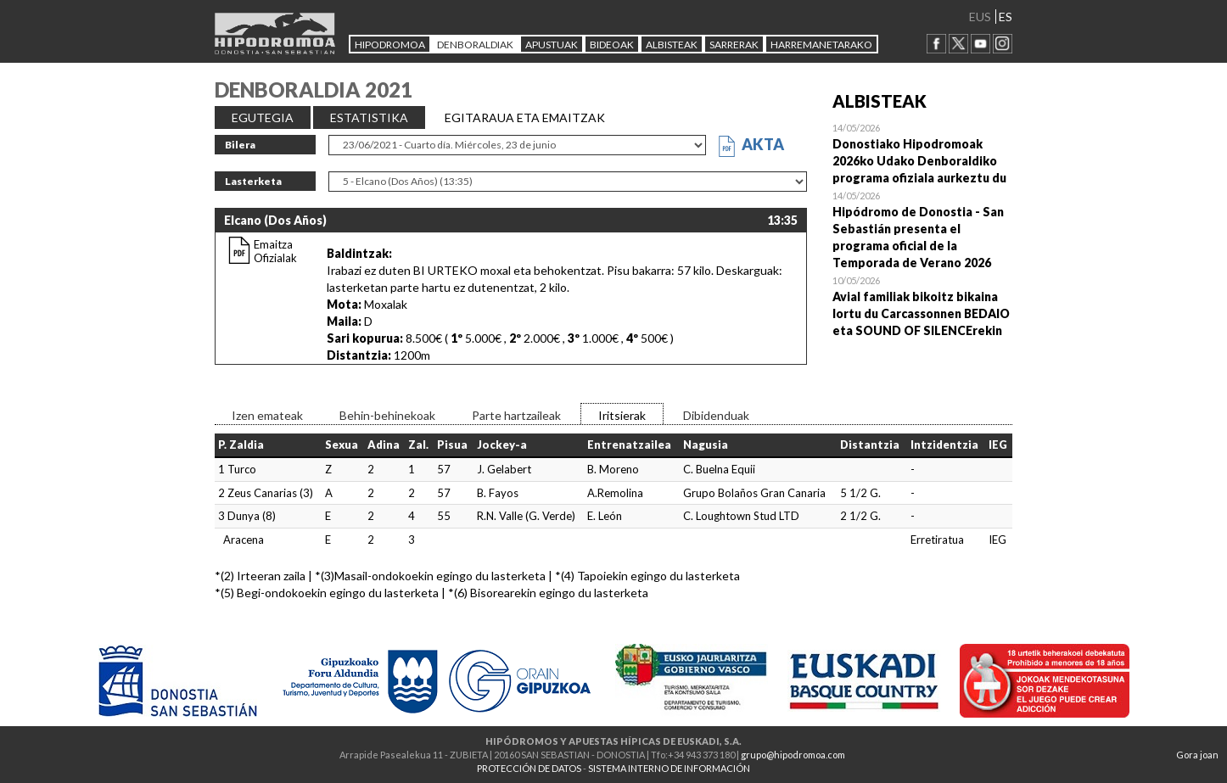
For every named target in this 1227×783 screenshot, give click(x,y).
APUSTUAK (551, 44)
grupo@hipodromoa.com (793, 754)
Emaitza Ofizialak (275, 251)
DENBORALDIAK (475, 44)
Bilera (240, 144)
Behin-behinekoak (387, 415)
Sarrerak (734, 44)
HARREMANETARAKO (821, 44)
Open (922, 153)
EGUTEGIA (263, 117)
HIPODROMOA (390, 44)
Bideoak (612, 44)
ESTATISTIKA (369, 117)
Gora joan (1197, 754)
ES (1005, 16)
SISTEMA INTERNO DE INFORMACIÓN (669, 768)
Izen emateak (267, 415)
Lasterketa (253, 181)
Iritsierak (622, 415)
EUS (980, 16)
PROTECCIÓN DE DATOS (529, 768)
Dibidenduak (716, 415)
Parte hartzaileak (516, 415)
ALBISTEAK (672, 44)
